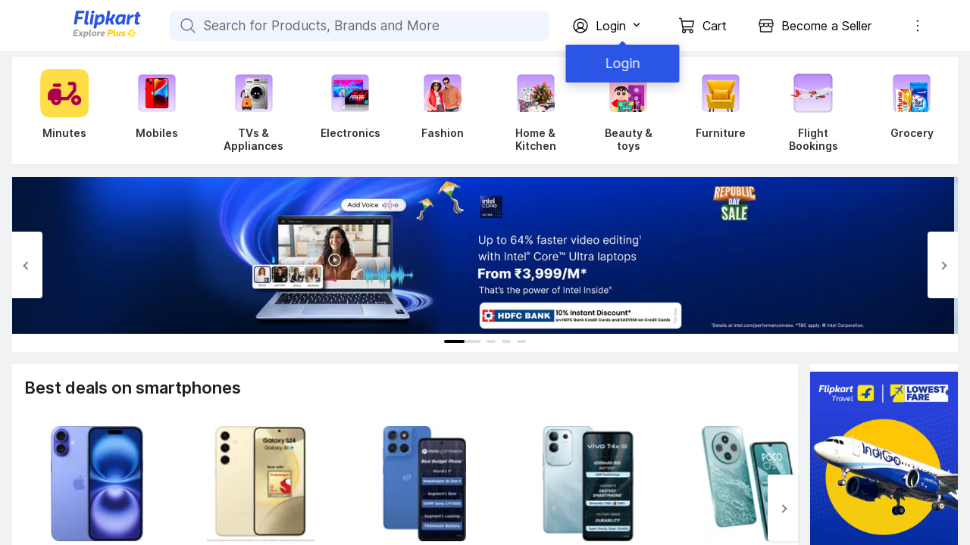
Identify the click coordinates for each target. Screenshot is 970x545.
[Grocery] (908, 110)
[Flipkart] (81, 36)
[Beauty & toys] (628, 110)
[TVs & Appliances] (253, 110)
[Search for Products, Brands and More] (186, 26)
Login (621, 63)
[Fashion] (442, 110)
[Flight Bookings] (813, 110)
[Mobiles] (157, 110)
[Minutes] (61, 110)
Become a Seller (826, 25)
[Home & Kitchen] (535, 110)
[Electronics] (350, 110)
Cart (714, 25)
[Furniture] (720, 110)
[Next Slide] (943, 265)
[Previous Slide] (27, 265)
